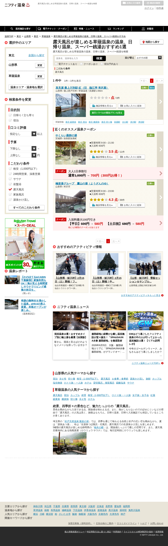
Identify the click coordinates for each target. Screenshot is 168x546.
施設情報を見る (103, 106)
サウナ (130, 382)
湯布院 (123, 510)
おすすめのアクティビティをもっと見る (140, 295)
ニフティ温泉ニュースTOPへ (146, 363)
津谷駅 (141, 122)
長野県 (109, 506)
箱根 (46, 510)
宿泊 (55, 378)
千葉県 (56, 506)
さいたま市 (65, 514)
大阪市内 (92, 514)
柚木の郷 (98, 427)
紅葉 (153, 395)
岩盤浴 (17, 184)
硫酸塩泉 (120, 382)
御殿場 (82, 514)
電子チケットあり (67, 64)
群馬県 (74, 506)
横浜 (35, 514)
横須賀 (49, 514)
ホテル (88, 382)
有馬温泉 (55, 510)
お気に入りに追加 (132, 106)
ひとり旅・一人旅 (73, 382)
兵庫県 (65, 506)
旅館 (148, 378)
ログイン (149, 8)
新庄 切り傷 (106, 122)
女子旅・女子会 (140, 395)
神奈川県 (38, 506)
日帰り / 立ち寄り (23, 115)
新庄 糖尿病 (94, 122)
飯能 (74, 514)
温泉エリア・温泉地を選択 (26, 87)
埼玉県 (47, 506)
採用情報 (159, 532)
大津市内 (114, 514)
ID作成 (159, 8)
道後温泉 (102, 510)
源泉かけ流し (137, 378)
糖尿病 (65, 399)
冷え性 (62, 378)
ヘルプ (143, 523)
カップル (157, 378)
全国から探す (36, 55)
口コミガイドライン (127, 523)
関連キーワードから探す (18, 518)
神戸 (123, 514)
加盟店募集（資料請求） (80, 523)
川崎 (42, 514)
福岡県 (126, 506)
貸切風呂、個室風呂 (103, 382)
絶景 (83, 395)
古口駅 (125, 122)
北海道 (100, 506)
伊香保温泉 (90, 510)
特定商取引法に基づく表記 (99, 532)
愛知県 (117, 506)
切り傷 (71, 378)
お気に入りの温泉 (131, 3)
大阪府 (91, 506)
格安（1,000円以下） (88, 378)
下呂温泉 (77, 510)
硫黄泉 (56, 399)
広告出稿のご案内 (104, 523)
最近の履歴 (153, 3)
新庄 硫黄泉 (71, 122)
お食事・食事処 (120, 378)
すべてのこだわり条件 (26, 207)
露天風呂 (105, 378)
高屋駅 (117, 122)
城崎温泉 (66, 510)
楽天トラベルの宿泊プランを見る (107, 113)
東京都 (82, 506)
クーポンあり (91, 64)
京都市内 (103, 514)
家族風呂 (18, 194)
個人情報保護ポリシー (75, 532)
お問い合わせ (156, 523)
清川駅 (133, 122)
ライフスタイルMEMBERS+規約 (138, 532)
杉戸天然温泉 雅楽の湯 (77, 421)
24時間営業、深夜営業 (26, 174)
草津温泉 (38, 510)
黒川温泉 (113, 510)
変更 (39, 65)
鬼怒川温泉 (134, 510)
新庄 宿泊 (82, 122)
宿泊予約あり (111, 64)
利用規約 (117, 532)
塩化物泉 (57, 382)
